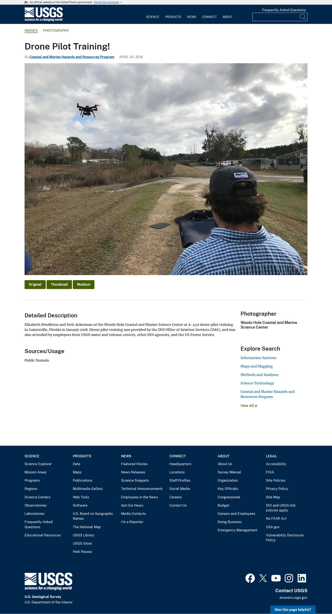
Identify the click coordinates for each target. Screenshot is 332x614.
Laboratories (34, 514)
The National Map (87, 527)
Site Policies (275, 480)
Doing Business (230, 522)
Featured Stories (134, 464)
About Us (225, 464)
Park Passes (82, 552)
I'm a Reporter (132, 522)
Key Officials (228, 489)
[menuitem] (152, 14)
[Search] (303, 17)
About (227, 17)
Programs (32, 480)
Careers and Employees (236, 514)
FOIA (270, 472)
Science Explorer (38, 464)
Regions (31, 489)
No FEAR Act (276, 519)
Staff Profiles (179, 480)
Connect (209, 17)
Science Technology (257, 383)
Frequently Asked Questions (284, 10)
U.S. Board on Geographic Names (93, 516)
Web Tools (81, 497)
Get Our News (132, 505)
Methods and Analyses (259, 375)
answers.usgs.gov (293, 598)
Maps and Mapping (257, 366)
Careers (175, 497)
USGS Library (83, 535)
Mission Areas (35, 472)
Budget (223, 505)
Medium (83, 284)
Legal (271, 456)
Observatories (36, 505)
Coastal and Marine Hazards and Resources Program (71, 57)
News (191, 17)
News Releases (133, 472)
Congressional (229, 497)
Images (31, 31)
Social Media (179, 489)
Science (152, 17)
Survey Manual (229, 472)
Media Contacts (133, 514)
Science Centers (37, 497)
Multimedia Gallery (88, 489)
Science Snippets (135, 480)
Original (35, 284)
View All (249, 406)
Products (173, 17)
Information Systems (258, 358)
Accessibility (276, 464)
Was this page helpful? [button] (293, 610)
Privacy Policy (277, 489)
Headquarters (180, 464)
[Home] (44, 20)
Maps (77, 472)
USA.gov (272, 527)
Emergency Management (237, 530)
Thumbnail (59, 284)
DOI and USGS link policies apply (281, 508)
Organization (228, 480)
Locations (177, 472)
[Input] (279, 17)
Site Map (273, 497)
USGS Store (82, 543)
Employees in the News (139, 497)
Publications (82, 480)
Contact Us (178, 505)
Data (76, 464)
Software (80, 505)
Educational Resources (43, 535)
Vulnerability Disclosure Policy (285, 537)
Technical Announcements (142, 489)
